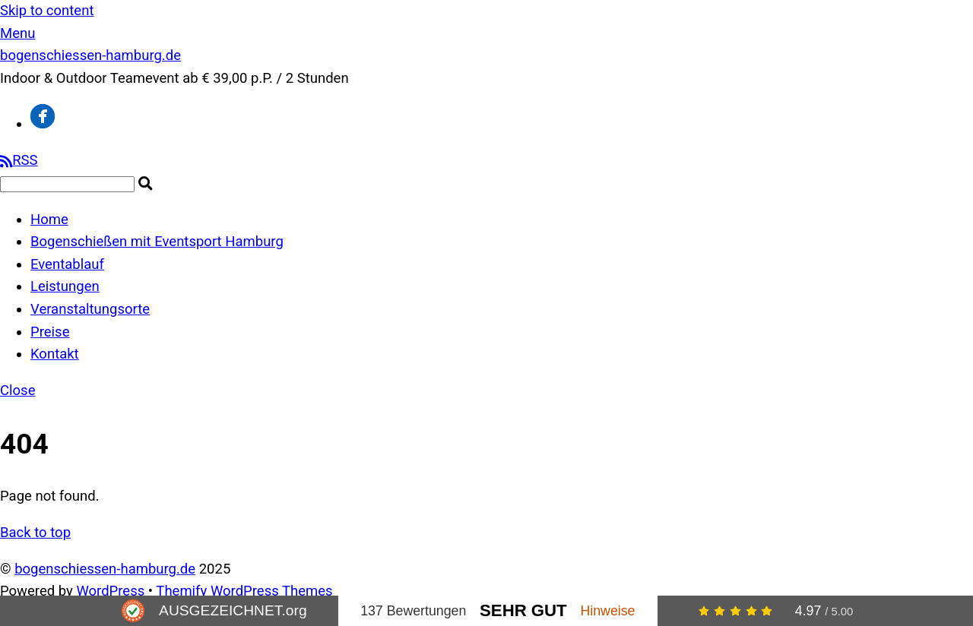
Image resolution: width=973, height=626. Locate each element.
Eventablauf (67, 264)
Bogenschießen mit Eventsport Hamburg (157, 241)
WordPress (110, 591)
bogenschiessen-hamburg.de (104, 569)
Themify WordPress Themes (244, 591)
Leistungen (65, 286)
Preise (49, 332)
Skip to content (46, 10)
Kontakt (54, 354)
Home (49, 219)
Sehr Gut (523, 610)
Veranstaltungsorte (90, 309)
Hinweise (607, 610)
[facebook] (42, 123)
